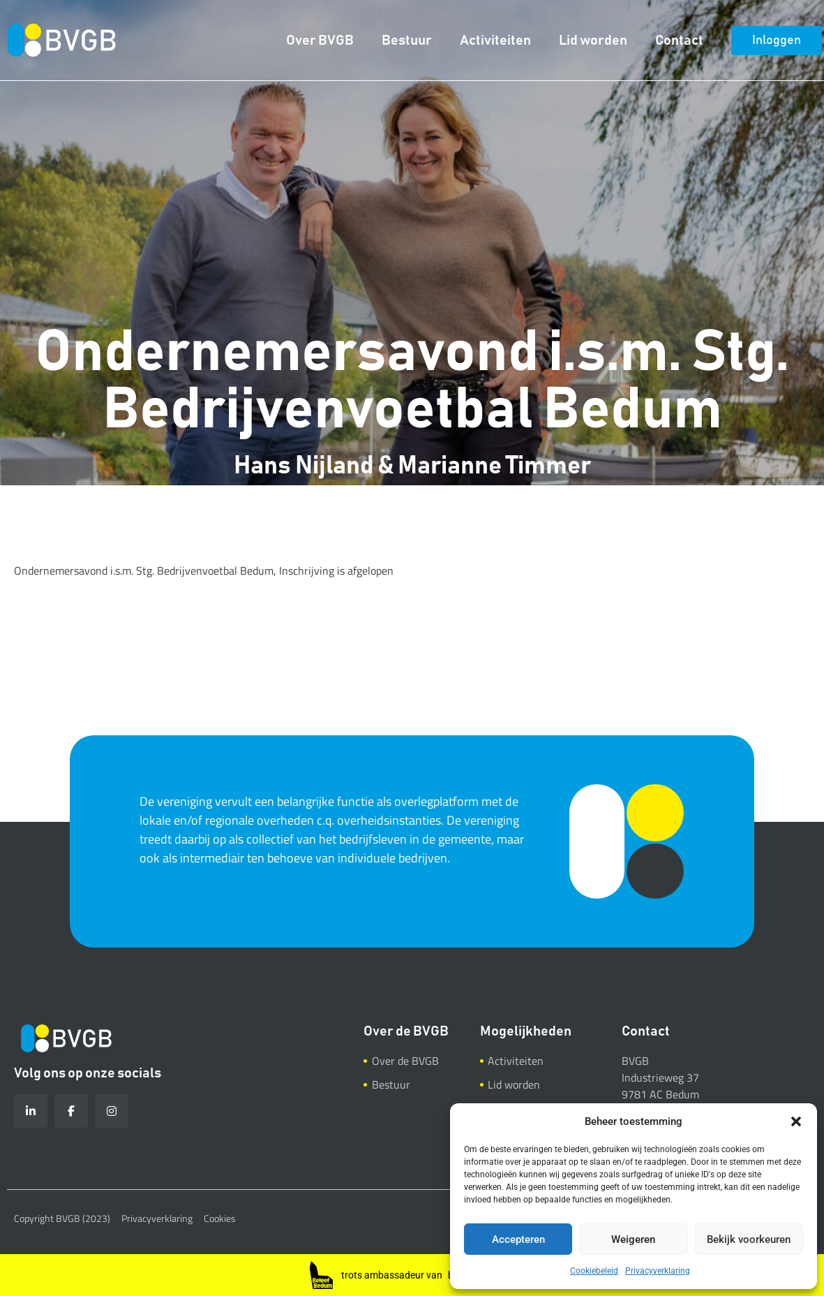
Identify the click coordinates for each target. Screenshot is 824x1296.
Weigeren (633, 1239)
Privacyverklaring (657, 1271)
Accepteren (518, 1239)
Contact (679, 40)
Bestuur (407, 40)
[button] (796, 1121)
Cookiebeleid (594, 1271)
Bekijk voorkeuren (749, 1239)
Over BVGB (320, 40)
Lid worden (593, 40)
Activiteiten (495, 40)
